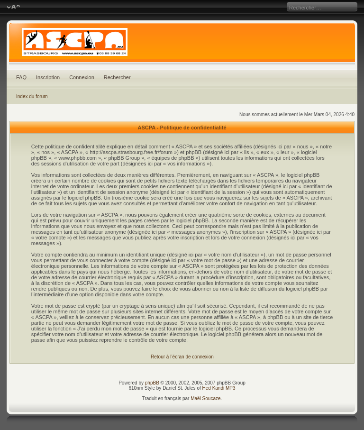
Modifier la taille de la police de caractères (13, 7)
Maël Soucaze (205, 398)
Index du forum (32, 96)
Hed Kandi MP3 (219, 388)
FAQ (21, 77)
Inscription (48, 77)
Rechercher (117, 77)
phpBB (152, 382)
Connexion (81, 77)
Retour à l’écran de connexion (182, 356)
